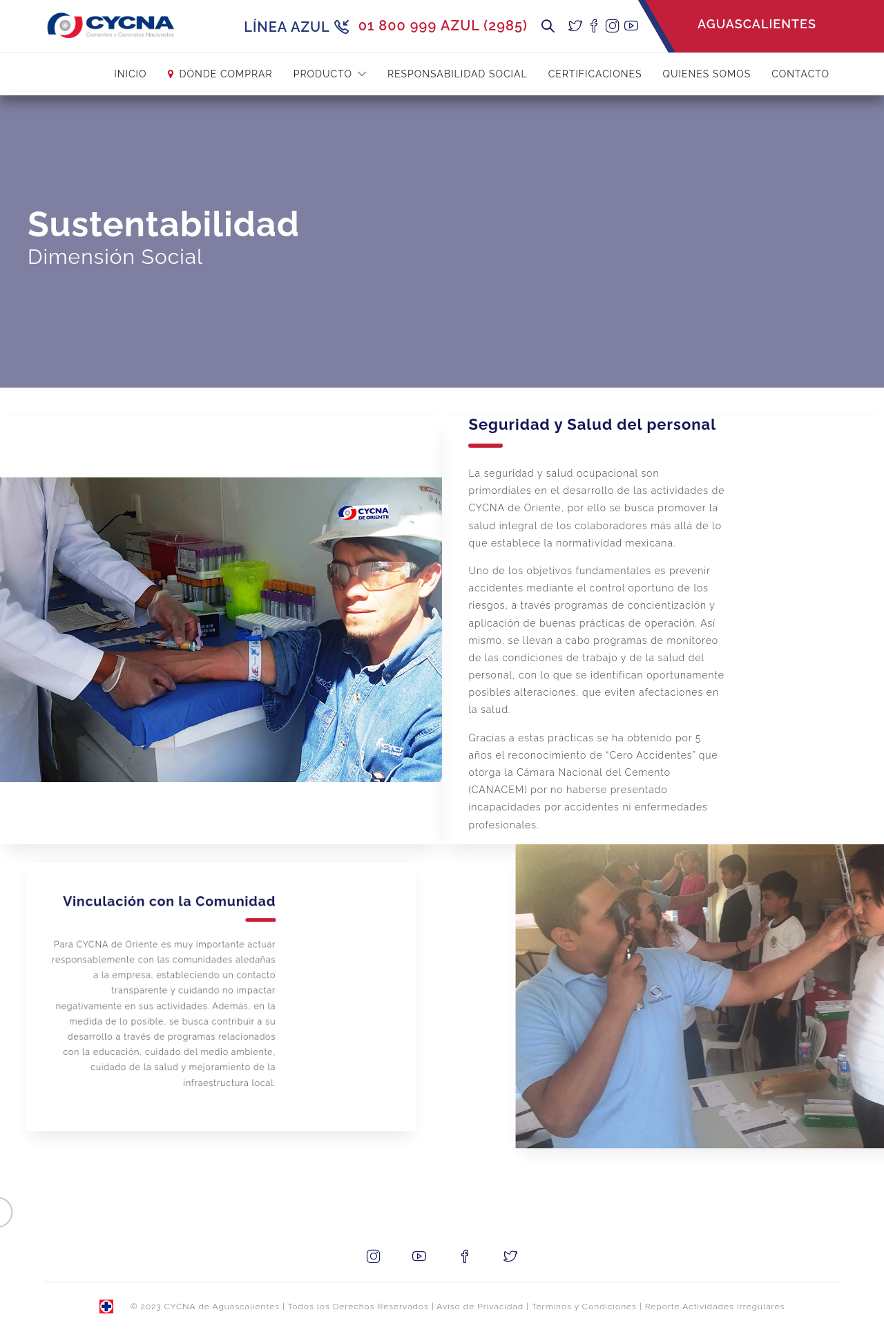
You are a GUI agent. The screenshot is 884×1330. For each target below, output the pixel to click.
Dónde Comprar (226, 73)
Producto (323, 73)
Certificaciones (595, 73)
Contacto (800, 73)
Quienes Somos (707, 73)
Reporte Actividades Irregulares (715, 1306)
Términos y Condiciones (584, 1306)
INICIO (130, 73)
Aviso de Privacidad (479, 1306)
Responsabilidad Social (457, 73)
